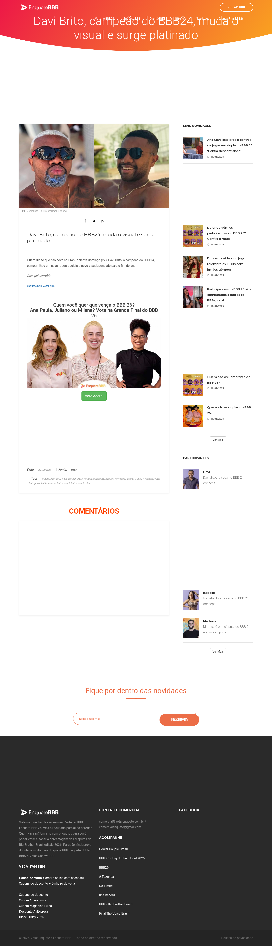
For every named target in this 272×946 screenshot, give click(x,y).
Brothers (180, 18)
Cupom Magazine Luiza (35, 906)
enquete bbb (34, 285)
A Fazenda (106, 877)
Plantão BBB (158, 18)
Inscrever (179, 719)
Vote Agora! (94, 396)
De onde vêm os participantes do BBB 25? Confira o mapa (226, 233)
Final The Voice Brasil (114, 913)
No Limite (106, 886)
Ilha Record (107, 895)
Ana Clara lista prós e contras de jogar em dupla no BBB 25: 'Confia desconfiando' (230, 145)
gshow (73, 469)
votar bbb (49, 285)
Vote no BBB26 (104, 18)
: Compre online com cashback (51, 878)
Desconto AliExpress (34, 911)
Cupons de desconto (33, 895)
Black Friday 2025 (31, 917)
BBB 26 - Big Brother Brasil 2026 (122, 858)
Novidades (202, 18)
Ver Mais (218, 439)
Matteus (209, 621)
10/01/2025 (215, 156)
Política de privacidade (237, 938)
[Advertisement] (136, 81)
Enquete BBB (132, 18)
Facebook (189, 810)
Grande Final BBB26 (231, 18)
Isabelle (209, 593)
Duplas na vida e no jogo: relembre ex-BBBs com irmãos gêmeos (226, 263)
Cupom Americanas (32, 900)
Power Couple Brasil (113, 849)
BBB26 (104, 867)
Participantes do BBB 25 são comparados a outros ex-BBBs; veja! (229, 294)
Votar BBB (236, 7)
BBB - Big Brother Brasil (115, 904)
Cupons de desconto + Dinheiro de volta (47, 883)
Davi (206, 472)
